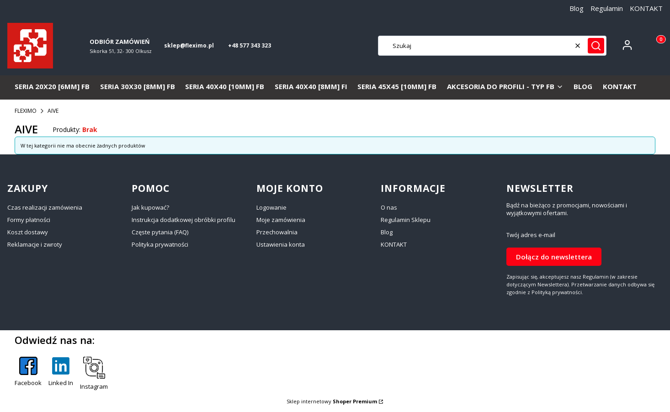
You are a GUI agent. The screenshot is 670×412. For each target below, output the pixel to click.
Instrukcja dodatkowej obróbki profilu (183, 220)
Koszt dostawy (27, 232)
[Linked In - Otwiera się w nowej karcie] (60, 374)
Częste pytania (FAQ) (160, 232)
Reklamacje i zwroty (34, 244)
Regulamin (606, 8)
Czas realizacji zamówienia (44, 207)
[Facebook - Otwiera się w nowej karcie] (28, 374)
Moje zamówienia (280, 220)
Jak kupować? (150, 207)
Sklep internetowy (332, 401)
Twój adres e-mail (530, 235)
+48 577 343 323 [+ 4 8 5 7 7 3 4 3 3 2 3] (249, 45)
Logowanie (271, 207)
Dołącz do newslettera (554, 256)
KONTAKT (646, 8)
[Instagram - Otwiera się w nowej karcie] (94, 374)
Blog (576, 8)
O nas (389, 207)
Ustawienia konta (280, 244)
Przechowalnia (277, 232)
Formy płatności (28, 220)
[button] (596, 45)
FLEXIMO (26, 111)
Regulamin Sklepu (406, 220)
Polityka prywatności (160, 244)
